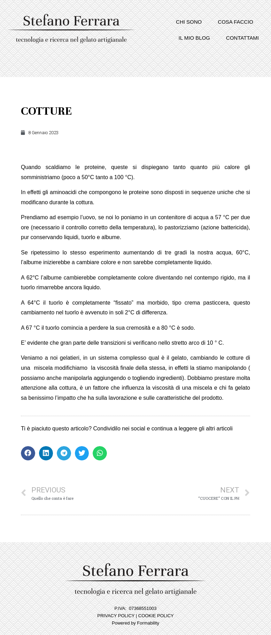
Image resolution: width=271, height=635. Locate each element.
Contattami (242, 38)
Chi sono (189, 22)
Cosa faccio (235, 22)
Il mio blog (194, 38)
